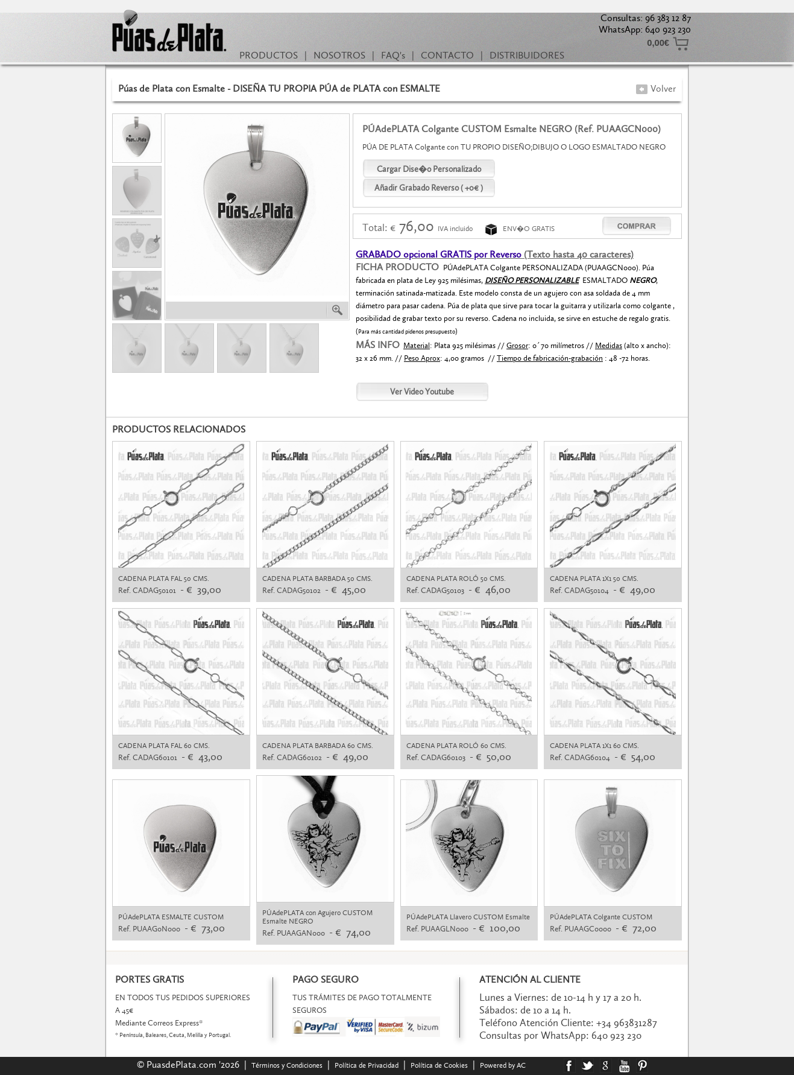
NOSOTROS (339, 55)
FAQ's (393, 55)
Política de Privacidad (367, 1065)
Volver (655, 88)
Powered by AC (504, 1065)
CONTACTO (447, 55)
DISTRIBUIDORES (527, 55)
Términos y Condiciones (287, 1065)
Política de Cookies (439, 1065)
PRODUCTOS (268, 55)
